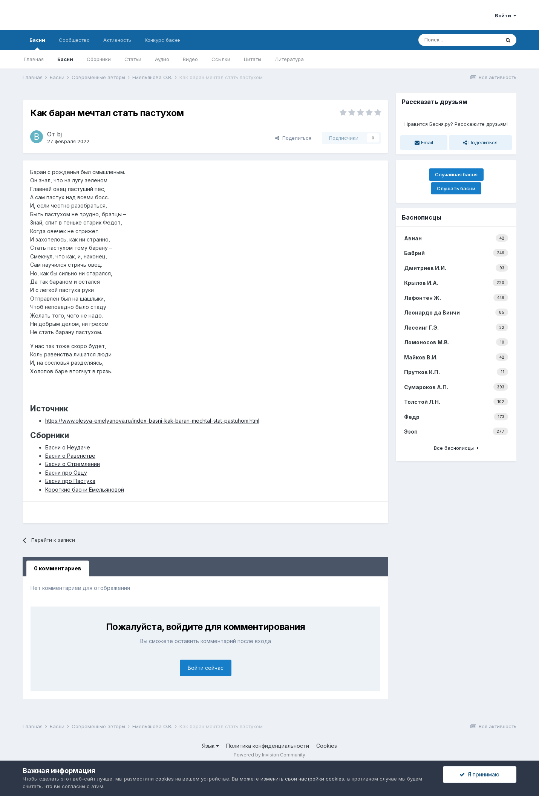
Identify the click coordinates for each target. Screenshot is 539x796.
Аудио (162, 59)
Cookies (326, 746)
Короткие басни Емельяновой (84, 489)
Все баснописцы (456, 448)
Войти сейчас (206, 668)
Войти (505, 15)
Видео (190, 59)
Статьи (132, 59)
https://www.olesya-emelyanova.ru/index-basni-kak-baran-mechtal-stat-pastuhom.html (152, 420)
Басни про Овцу (66, 472)
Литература (289, 59)
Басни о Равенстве (70, 455)
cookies (164, 779)
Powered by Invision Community (269, 755)
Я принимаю (479, 774)
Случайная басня (456, 174)
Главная (34, 59)
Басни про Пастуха (70, 481)
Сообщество (74, 40)
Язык (210, 746)
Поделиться (293, 138)
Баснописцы (421, 217)
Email (424, 142)
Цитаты (252, 59)
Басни (37, 43)
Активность (117, 40)
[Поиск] (459, 40)
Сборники (99, 59)
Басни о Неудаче (67, 447)
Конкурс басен (163, 40)
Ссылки (220, 59)
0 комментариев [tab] (57, 568)
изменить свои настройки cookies (302, 779)
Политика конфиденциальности (267, 746)
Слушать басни (456, 188)
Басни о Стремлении (72, 464)
